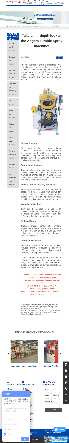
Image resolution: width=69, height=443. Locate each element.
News (17, 27)
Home (11, 27)
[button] (34, 9)
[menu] (34, 8)
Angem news (38, 27)
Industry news (27, 27)
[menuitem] (34, 8)
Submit (53, 410)
